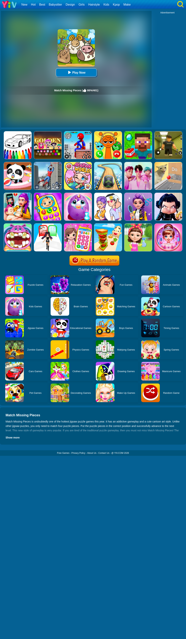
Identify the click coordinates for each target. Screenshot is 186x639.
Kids (106, 4)
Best (42, 4)
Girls (81, 4)
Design (70, 4)
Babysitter (55, 4)
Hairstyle (94, 4)
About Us (91, 453)
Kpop (116, 4)
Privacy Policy (78, 453)
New (24, 4)
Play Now (76, 72)
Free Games (63, 453)
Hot (33, 4)
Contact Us (103, 453)
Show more (13, 437)
